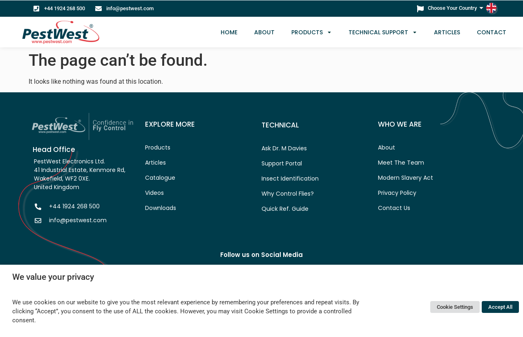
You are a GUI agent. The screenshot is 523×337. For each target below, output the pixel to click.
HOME (229, 32)
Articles (447, 32)
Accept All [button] (500, 307)
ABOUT (264, 32)
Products (311, 32)
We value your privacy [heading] (53, 277)
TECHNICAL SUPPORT (383, 32)
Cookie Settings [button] (455, 307)
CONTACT (491, 32)
